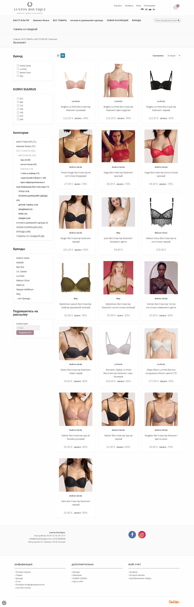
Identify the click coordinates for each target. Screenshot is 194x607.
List (58, 55)
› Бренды (19, 578)
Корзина (118, 5)
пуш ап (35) (25, 160)
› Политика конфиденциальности (29, 584)
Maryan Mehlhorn (25, 289)
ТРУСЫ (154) (23, 191)
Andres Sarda (22, 258)
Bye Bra (20, 267)
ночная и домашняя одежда (86, 20)
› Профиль (133, 572)
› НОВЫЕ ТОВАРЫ (79, 578)
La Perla (20, 276)
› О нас (18, 581)
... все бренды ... (24, 298)
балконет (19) (27, 169)
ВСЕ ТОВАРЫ (60, 20)
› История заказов (136, 575)
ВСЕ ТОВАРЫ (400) (25, 150)
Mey (18, 293)
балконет (53, 39)
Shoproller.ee (174, 601)
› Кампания (77, 575)
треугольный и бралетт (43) (33, 178)
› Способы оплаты (23, 587)
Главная (16, 39)
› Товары (18, 575)
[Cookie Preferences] (4, 603)
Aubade (20, 262)
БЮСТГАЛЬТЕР (21, 20)
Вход (138, 5)
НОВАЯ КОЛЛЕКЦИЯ (117, 20)
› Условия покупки (23, 572)
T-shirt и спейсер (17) (30, 173)
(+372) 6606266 (58, 539)
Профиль (129, 5)
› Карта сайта (77, 581)
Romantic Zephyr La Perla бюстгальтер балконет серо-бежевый (118, 373)
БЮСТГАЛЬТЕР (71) (26, 141)
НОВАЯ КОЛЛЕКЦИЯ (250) (29, 227)
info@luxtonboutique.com (40, 539)
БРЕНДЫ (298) (23, 231)
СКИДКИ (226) (24, 218)
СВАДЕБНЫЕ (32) (25, 209)
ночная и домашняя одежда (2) (32, 222)
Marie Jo (20, 285)
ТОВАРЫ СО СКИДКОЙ (25, 29)
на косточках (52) (29, 164)
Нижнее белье (41, 20)
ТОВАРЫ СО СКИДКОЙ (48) (30, 236)
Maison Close (22, 280)
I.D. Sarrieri (21, 271)
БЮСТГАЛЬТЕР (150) (27, 155)
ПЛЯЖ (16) (22, 214)
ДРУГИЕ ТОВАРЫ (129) (28, 205)
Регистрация (149, 5)
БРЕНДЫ (136, 20)
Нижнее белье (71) (25, 146)
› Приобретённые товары (139, 578)
